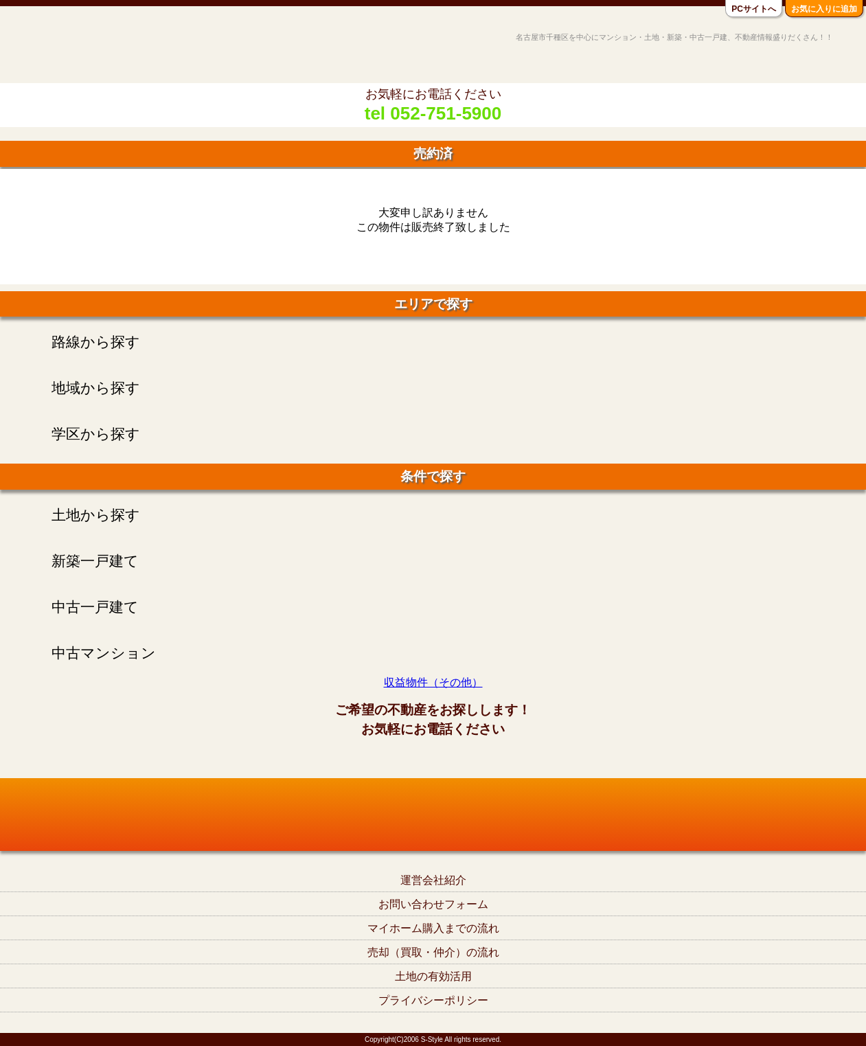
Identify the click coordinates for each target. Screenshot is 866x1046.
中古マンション (104, 653)
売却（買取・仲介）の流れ (433, 952)
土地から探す (96, 515)
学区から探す (96, 434)
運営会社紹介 (433, 880)
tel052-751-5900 (433, 759)
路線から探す (96, 342)
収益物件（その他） (433, 682)
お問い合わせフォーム (433, 904)
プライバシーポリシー (433, 1000)
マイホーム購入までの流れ (433, 928)
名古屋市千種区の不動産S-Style (63, 49)
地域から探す (96, 388)
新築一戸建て (95, 561)
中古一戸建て (95, 607)
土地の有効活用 (433, 976)
